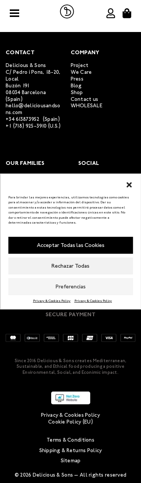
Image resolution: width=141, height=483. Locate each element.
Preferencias (71, 286)
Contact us (85, 99)
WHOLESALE (87, 105)
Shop (77, 92)
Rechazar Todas (70, 265)
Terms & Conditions (70, 440)
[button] (129, 183)
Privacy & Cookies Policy (52, 301)
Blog (76, 85)
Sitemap (71, 460)
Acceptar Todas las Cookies (71, 245)
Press (77, 79)
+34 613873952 (23, 119)
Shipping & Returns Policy (70, 450)
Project (80, 65)
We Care (81, 72)
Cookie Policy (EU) (70, 422)
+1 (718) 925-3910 (26, 126)
